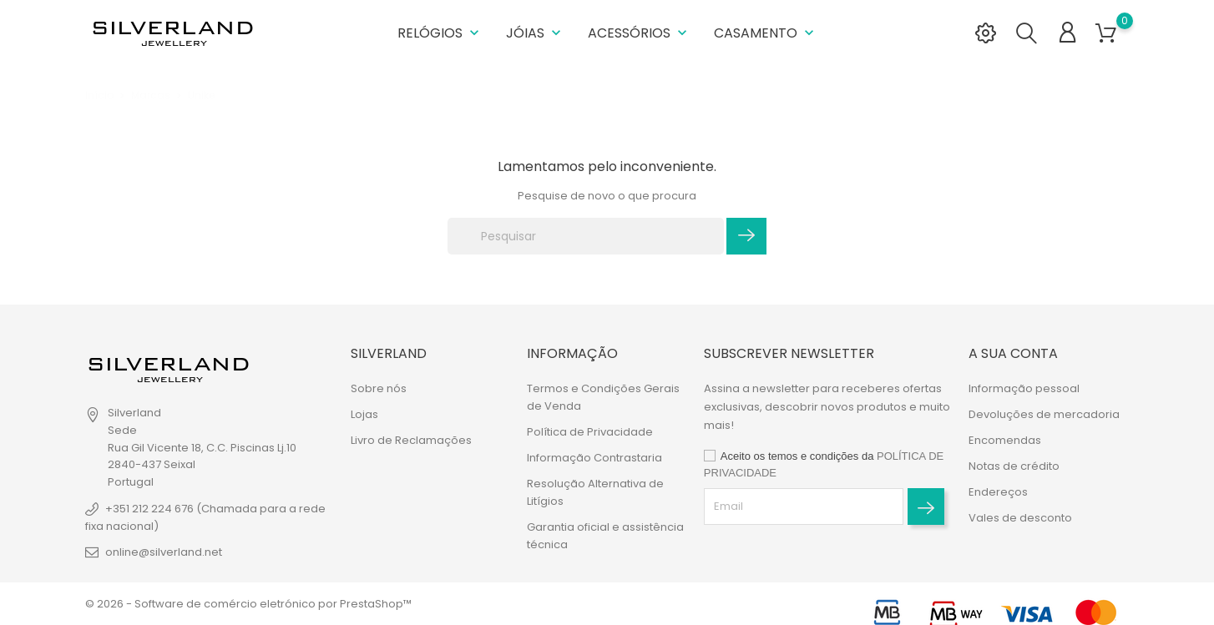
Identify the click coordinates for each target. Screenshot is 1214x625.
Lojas (364, 414)
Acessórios (639, 33)
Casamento (765, 33)
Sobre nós (379, 388)
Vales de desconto (1020, 518)
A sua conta (1013, 353)
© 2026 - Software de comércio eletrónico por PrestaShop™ (248, 604)
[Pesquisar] (586, 236)
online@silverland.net (163, 552)
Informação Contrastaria (594, 458)
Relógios (440, 33)
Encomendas (1005, 440)
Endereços (998, 492)
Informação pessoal (1024, 388)
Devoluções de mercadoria (1044, 414)
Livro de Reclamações (411, 440)
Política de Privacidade (590, 432)
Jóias (535, 33)
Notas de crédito (1014, 466)
